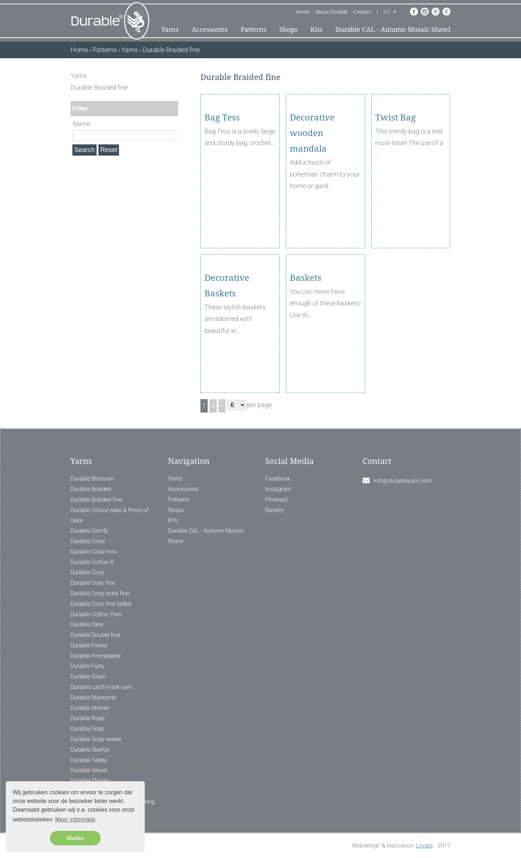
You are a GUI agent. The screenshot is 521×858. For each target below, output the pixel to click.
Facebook (277, 478)
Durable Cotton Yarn (96, 614)
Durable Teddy (89, 760)
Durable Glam (88, 676)
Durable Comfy (89, 530)
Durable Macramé (93, 697)
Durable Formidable (95, 655)
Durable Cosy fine (93, 582)
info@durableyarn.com (402, 480)
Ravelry (274, 510)
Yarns (170, 29)
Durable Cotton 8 (92, 562)
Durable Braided (91, 489)
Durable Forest (89, 645)
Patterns (253, 29)
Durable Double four (96, 634)
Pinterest (276, 499)
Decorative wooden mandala (312, 174)
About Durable (331, 11)
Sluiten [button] (75, 838)
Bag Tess (222, 159)
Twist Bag (395, 159)
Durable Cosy (87, 572)
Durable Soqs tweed (96, 739)
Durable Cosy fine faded (101, 603)
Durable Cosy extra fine (100, 593)
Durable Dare (87, 624)
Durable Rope (88, 718)
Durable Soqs (87, 728)
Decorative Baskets (226, 327)
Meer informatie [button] (75, 819)
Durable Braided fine (96, 499)
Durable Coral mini (94, 551)
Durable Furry (88, 666)
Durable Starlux (90, 749)
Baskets (305, 319)
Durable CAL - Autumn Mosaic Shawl (392, 29)
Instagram (278, 489)
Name (81, 123)
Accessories (210, 29)
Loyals (424, 845)
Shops (288, 29)
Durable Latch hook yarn (101, 687)
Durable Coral (88, 541)
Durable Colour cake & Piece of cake (109, 515)
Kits (316, 29)
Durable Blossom (92, 478)
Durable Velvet (89, 770)
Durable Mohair (90, 708)
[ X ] (173, 76)
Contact (362, 11)
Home (302, 11)
